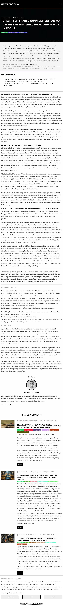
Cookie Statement (37, 603)
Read (20, 464)
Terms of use (21, 371)
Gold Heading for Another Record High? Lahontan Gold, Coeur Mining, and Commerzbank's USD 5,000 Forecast (37, 477)
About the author (7, 405)
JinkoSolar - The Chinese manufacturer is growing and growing (30, 79)
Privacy (28, 603)
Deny (53, 597)
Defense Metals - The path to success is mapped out (24, 81)
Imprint (22, 603)
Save (31, 597)
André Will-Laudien (31, 64)
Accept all (10, 597)
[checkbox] (2, 592)
